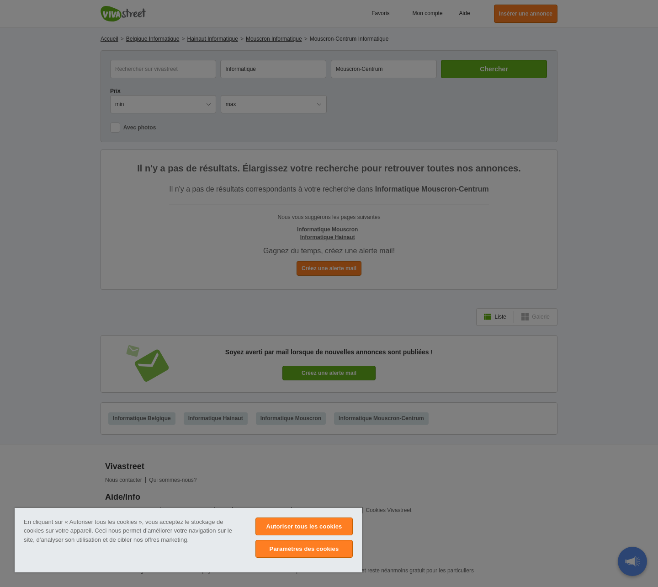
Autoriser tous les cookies (304, 526)
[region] (188, 540)
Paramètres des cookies (304, 548)
